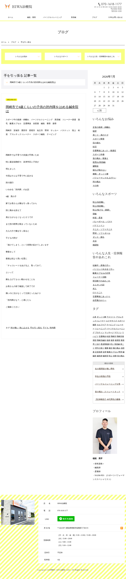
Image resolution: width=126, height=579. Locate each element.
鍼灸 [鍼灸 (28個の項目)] (94, 356)
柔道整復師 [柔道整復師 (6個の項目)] (105, 344)
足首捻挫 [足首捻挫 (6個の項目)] (98, 352)
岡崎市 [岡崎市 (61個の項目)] (113, 336)
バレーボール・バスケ (102, 222)
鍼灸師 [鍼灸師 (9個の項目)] (99, 356)
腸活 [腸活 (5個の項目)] (110, 348)
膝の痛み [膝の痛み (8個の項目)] (116, 348)
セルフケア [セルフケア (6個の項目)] (101, 325)
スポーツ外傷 (98, 154)
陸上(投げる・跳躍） (102, 210)
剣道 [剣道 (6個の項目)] (108, 336)
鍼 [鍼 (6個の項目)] (123, 352)
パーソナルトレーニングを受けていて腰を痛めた (109, 384)
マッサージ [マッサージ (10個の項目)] (109, 332)
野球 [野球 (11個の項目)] (120, 352)
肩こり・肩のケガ (100, 135)
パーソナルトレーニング (52, 17)
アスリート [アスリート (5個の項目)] (111, 317)
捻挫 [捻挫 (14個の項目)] (108, 340)
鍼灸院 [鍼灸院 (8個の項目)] (105, 356)
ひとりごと (97, 293)
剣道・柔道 (97, 218)
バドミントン (98, 225)
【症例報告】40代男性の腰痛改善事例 (109, 399)
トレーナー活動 (99, 277)
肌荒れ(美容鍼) (99, 162)
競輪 (95, 214)
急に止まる (24, 328)
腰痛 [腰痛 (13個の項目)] (106, 348)
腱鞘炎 (96, 166)
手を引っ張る (36, 328)
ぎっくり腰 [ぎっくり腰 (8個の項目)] (101, 317)
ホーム (10, 17)
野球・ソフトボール (101, 233)
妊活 (95, 147)
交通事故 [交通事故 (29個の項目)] (102, 336)
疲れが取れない (99, 170)
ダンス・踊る (98, 237)
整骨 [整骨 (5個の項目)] (122, 340)
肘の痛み (97, 182)
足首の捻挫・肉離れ (101, 127)
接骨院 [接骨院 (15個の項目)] (117, 340)
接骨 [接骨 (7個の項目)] (112, 340)
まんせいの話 (98, 285)
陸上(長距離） (99, 206)
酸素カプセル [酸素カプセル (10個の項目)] (112, 352)
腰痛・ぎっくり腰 (100, 174)
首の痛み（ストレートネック (107, 392)
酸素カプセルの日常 (101, 273)
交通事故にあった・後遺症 (104, 151)
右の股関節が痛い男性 (104, 369)
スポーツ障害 (98, 139)
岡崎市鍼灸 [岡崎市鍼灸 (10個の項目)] (101, 340)
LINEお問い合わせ (115, 17)
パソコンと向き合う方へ (103, 269)
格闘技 (96, 245)
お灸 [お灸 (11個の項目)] (94, 317)
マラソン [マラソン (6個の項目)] (118, 332)
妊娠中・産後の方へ (101, 265)
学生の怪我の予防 (103, 376)
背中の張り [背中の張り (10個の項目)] (99, 348)
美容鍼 (73, 17)
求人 (95, 289)
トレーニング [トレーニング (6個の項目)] (100, 329)
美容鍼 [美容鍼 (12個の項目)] (117, 344)
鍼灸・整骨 (31, 17)
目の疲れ (97, 143)
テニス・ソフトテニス (102, 229)
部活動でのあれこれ (101, 281)
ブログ (94, 17)
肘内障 (52, 328)
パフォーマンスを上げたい (104, 178)
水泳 (95, 241)
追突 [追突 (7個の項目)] (104, 352)
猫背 (95, 131)
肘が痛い (14, 328)
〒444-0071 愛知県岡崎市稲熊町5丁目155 (72, 528)
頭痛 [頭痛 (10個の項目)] (115, 356)
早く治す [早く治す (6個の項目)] (96, 344)
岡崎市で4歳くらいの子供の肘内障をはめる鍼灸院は (33, 82)
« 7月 (99, 110)
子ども (46, 328)
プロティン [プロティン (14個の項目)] (99, 332)
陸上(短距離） (99, 202)
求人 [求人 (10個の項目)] (112, 344)
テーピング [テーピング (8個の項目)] (111, 325)
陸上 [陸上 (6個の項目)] (110, 356)
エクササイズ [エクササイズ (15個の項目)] (111, 321)
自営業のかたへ (99, 300)
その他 (96, 186)
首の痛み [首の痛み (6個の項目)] (120, 356)
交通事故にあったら (101, 296)
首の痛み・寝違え (100, 158)
